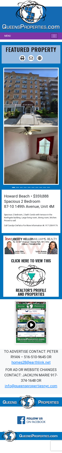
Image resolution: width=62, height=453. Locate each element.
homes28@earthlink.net (31, 362)
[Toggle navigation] (54, 35)
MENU (7, 35)
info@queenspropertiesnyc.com (31, 386)
